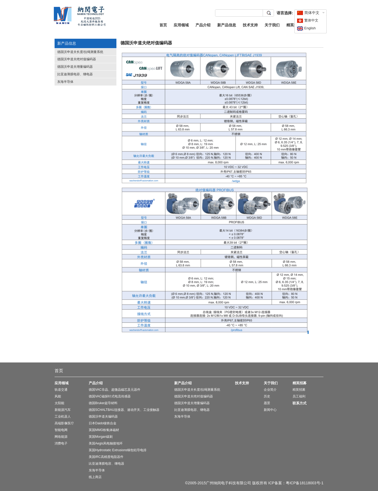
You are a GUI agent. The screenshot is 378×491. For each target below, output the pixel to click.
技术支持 (250, 25)
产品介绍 (203, 25)
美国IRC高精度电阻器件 (106, 457)
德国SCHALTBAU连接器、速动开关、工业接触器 (124, 410)
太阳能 (59, 403)
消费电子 (61, 443)
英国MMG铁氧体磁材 (104, 430)
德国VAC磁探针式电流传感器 (110, 396)
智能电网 (61, 430)
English (306, 28)
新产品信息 (226, 25)
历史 (267, 396)
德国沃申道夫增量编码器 (75, 67)
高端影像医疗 (64, 423)
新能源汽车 (63, 410)
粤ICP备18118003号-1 (304, 483)
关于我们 (272, 25)
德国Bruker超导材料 (103, 403)
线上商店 (95, 477)
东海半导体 (65, 82)
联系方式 (299, 403)
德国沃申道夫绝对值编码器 (76, 59)
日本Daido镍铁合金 (102, 423)
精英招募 (293, 25)
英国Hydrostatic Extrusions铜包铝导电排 (118, 450)
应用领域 (181, 25)
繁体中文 (307, 20)
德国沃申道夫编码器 (103, 416)
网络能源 (61, 437)
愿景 (267, 403)
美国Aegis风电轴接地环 (106, 443)
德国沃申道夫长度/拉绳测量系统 (80, 52)
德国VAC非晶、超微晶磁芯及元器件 (114, 390)
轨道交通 (61, 390)
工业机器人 (63, 416)
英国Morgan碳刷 (101, 437)
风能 (58, 396)
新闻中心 (270, 410)
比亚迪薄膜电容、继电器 (75, 74)
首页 (163, 25)
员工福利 (299, 396)
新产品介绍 (183, 383)
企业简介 (270, 390)
